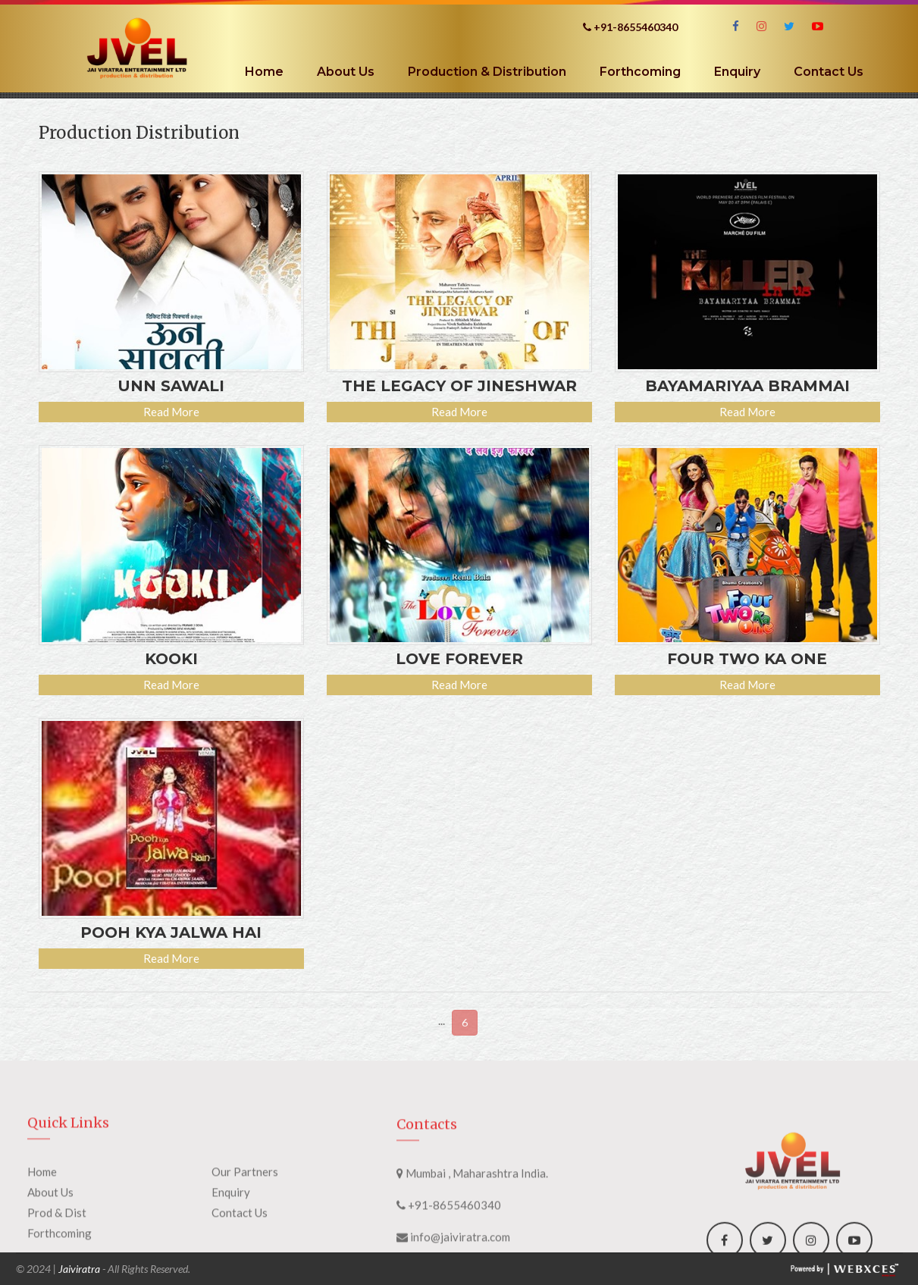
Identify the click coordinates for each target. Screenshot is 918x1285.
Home (264, 71)
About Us (345, 71)
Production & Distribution (487, 71)
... (441, 1020)
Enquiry (737, 71)
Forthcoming (640, 71)
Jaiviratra (79, 1268)
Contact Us (828, 71)
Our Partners (244, 1218)
